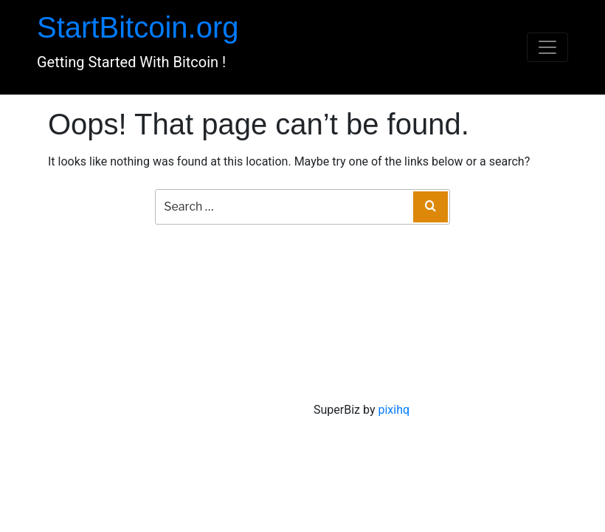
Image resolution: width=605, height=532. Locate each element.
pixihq (393, 410)
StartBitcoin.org (137, 27)
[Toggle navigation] (547, 47)
